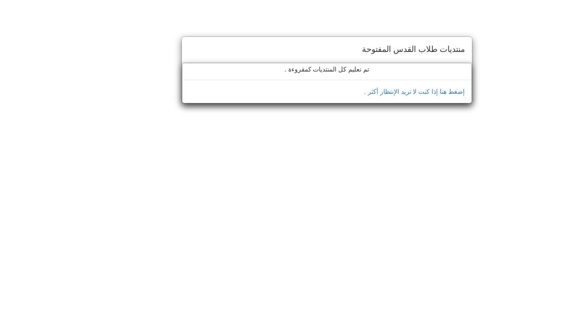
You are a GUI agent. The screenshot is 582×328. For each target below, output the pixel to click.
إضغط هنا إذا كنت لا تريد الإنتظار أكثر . (378, 91)
